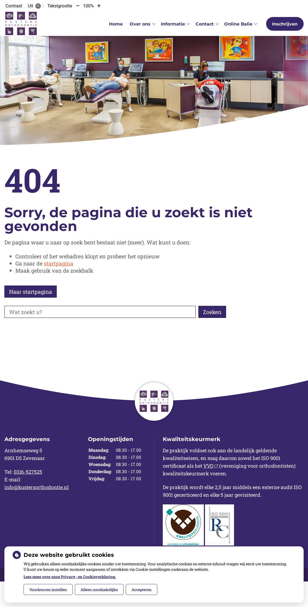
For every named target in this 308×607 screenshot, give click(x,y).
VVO (210, 465)
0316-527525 (28, 471)
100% (88, 6)
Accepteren (142, 589)
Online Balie (238, 24)
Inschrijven (285, 24)
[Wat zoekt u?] (100, 312)
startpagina (58, 263)
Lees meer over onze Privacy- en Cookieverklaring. (70, 576)
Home (116, 24)
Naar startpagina (30, 291)
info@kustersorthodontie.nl (36, 487)
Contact (205, 24)
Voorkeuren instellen (48, 589)
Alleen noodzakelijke (99, 589)
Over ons (140, 24)
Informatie (173, 24)
